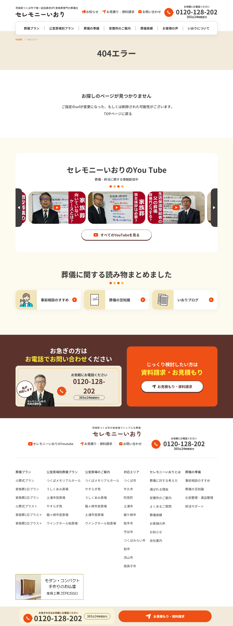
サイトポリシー (65, 602)
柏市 (127, 539)
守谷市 (128, 522)
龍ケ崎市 (130, 505)
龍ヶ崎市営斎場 (57, 505)
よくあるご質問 (160, 496)
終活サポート (194, 496)
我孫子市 (130, 556)
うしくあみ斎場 (57, 479)
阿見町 (128, 488)
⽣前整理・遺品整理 (199, 488)
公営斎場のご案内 (97, 462)
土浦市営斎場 (56, 488)
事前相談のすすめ (197, 471)
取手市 (128, 513)
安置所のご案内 (120, 28)
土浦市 (128, 496)
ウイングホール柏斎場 (62, 513)
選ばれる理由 (159, 479)
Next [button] (214, 207)
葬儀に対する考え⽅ (164, 471)
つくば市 (130, 471)
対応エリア (131, 462)
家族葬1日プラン (27, 479)
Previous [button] (19, 207)
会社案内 (156, 531)
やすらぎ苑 (54, 496)
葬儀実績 (146, 28)
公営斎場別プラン (61, 28)
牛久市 (128, 479)
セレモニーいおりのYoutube (53, 434)
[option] (116, 207)
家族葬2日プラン (27, 488)
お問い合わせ (151, 11)
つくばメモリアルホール (64, 471)
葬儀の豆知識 (194, 479)
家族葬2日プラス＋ (29, 513)
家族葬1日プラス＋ (29, 505)
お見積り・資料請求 (120, 11)
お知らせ (92, 11)
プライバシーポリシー (31, 602)
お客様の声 (170, 28)
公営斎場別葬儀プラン (62, 462)
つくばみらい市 (134, 530)
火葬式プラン (25, 471)
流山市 (128, 548)
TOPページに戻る (118, 113)
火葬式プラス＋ (26, 496)
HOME (19, 39)
